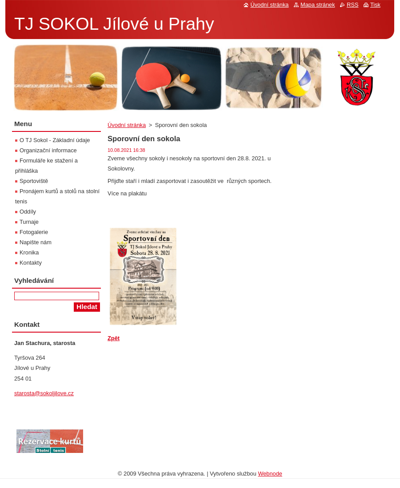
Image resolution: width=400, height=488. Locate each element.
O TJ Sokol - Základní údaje (55, 140)
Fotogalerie (34, 232)
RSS (352, 4)
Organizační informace (48, 150)
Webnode (270, 473)
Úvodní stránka (127, 125)
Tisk (375, 4)
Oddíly (28, 211)
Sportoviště (34, 181)
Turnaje (29, 221)
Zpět (114, 338)
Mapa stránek (317, 4)
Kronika (29, 252)
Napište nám (36, 242)
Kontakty (31, 262)
